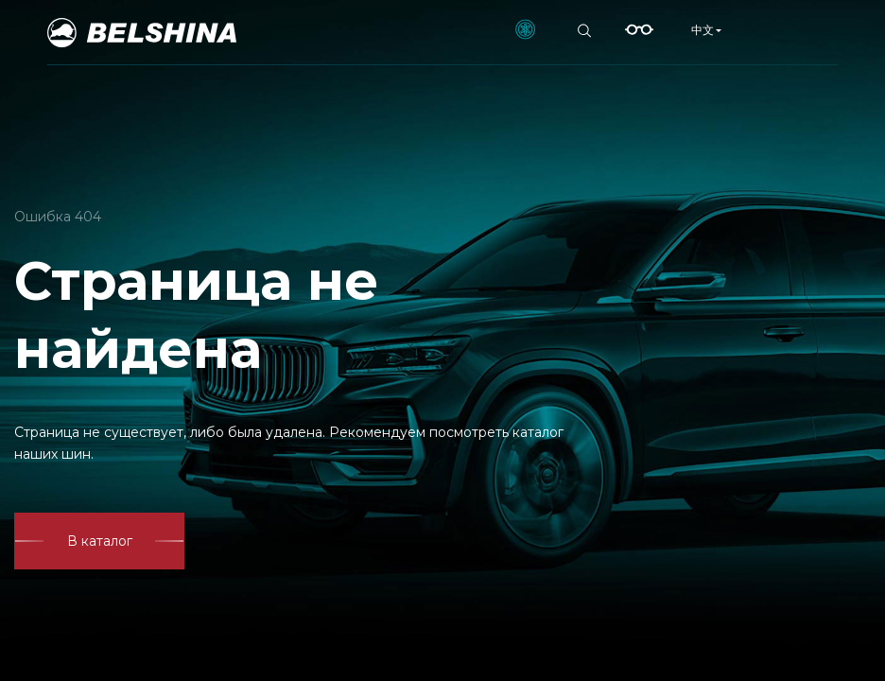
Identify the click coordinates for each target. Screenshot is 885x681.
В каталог (99, 541)
